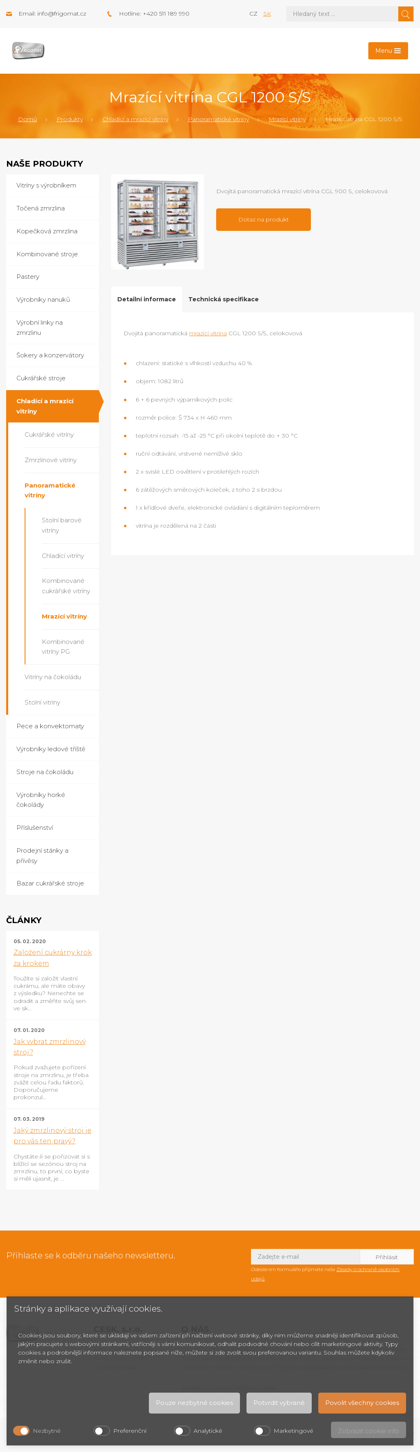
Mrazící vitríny (287, 119)
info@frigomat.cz (61, 13)
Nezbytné (47, 1430)
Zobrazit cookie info (368, 1431)
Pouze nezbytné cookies (194, 1403)
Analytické (208, 1430)
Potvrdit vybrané (279, 1403)
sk (267, 13)
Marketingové (293, 1430)
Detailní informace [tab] (146, 299)
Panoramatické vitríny (218, 119)
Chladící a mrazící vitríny (135, 119)
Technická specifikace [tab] (223, 299)
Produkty (70, 119)
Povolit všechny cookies (362, 1403)
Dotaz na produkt (263, 219)
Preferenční (129, 1430)
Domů (27, 119)
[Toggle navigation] (388, 50)
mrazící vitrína (208, 333)
